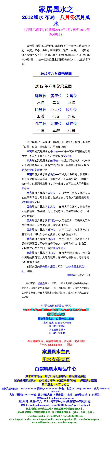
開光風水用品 (47, 266)
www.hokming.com (51, 344)
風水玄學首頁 (56, 359)
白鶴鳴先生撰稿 (63, 323)
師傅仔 (41, 283)
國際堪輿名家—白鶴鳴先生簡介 (56, 318)
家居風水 (48, 322)
